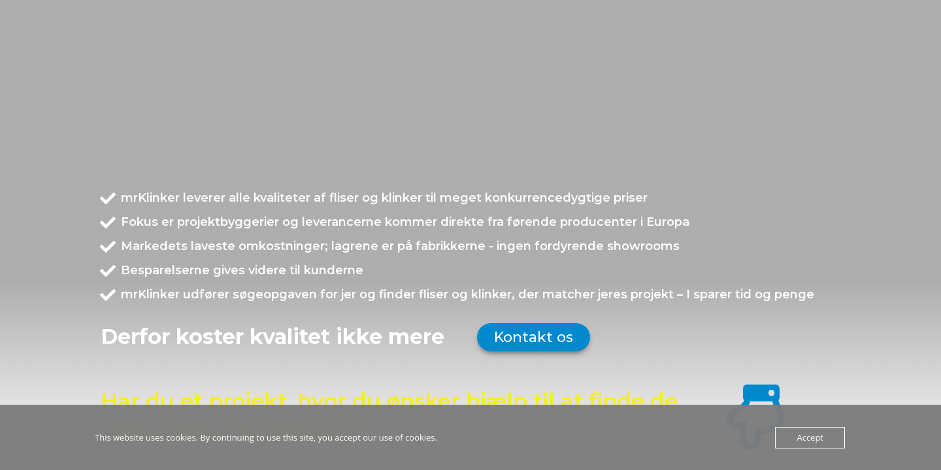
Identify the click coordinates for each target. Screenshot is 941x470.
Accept (810, 437)
